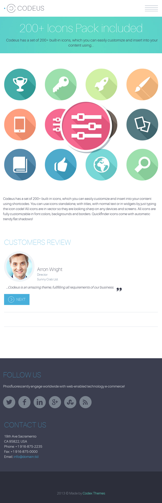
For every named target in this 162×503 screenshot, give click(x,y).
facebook (24, 402)
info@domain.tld (26, 457)
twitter (9, 402)
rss (85, 402)
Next (20, 299)
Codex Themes (94, 493)
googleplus (55, 402)
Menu (151, 8)
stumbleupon (70, 402)
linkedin (40, 402)
